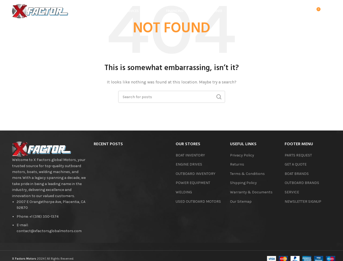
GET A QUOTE (296, 164)
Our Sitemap (241, 201)
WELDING (184, 192)
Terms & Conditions (247, 173)
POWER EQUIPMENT (193, 183)
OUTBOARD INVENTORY (195, 173)
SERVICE (292, 192)
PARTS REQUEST (298, 155)
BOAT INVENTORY (190, 155)
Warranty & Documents (251, 192)
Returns (237, 164)
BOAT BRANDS (297, 173)
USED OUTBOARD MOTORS (198, 201)
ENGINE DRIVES (189, 164)
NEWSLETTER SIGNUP (303, 201)
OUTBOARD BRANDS (302, 183)
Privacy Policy (242, 155)
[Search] (294, 12)
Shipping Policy (243, 183)
